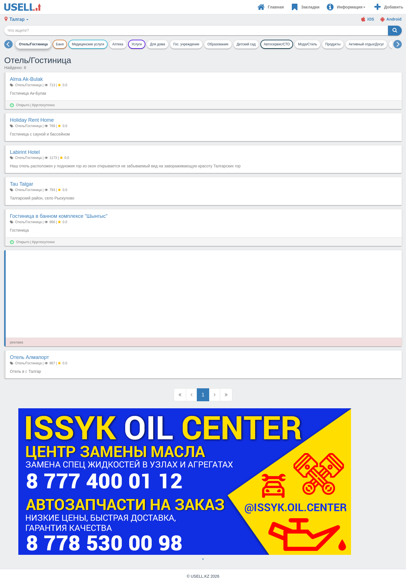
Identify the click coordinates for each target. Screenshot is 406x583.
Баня (60, 44)
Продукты (333, 44)
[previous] (8, 44)
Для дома (157, 44)
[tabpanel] (203, 481)
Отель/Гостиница (33, 44)
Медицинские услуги (88, 44)
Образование (218, 44)
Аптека (117, 44)
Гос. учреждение (186, 44)
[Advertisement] (179, 293)
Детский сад (246, 44)
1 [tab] (203, 559)
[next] (397, 44)
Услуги (136, 44)
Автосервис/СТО (277, 44)
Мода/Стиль (307, 44)
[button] (345, 7)
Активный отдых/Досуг (366, 44)
